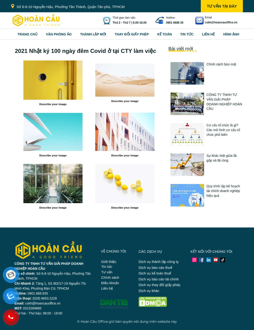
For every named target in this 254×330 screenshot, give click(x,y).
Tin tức (106, 267)
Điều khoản (110, 283)
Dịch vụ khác (149, 291)
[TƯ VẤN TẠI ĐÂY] (222, 6)
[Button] (224, 71)
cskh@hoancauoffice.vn (221, 22)
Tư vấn (106, 272)
